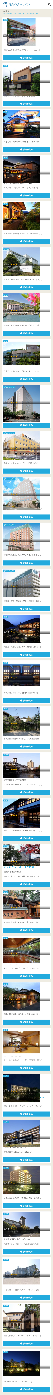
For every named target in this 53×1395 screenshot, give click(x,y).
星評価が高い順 (32, 13)
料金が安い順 (7, 13)
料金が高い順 (19, 13)
